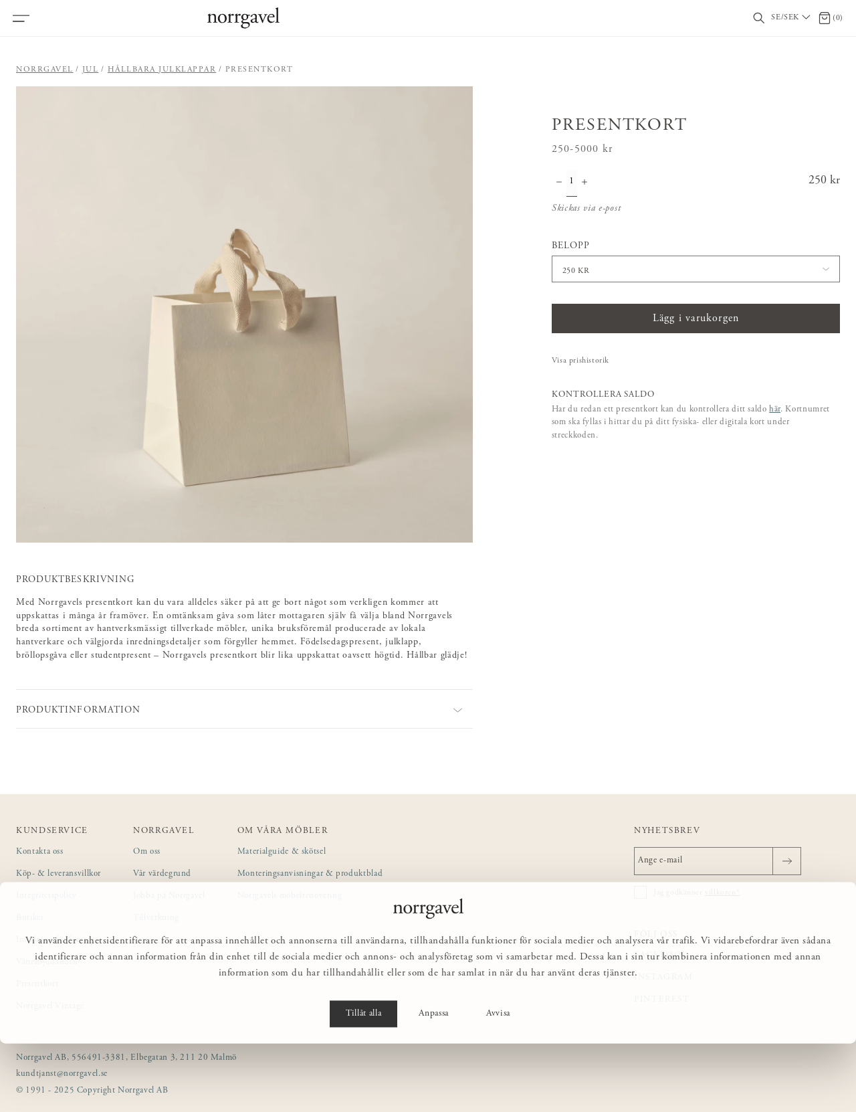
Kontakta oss (40, 852)
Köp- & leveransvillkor (58, 874)
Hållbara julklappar (162, 70)
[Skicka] (786, 861)
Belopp (571, 246)
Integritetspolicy (46, 896)
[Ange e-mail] (717, 861)
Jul (90, 70)
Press (142, 940)
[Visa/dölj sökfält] (759, 18)
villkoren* (722, 893)
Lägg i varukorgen (696, 318)
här (774, 409)
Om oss (146, 852)
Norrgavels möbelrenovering (289, 896)
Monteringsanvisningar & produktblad (310, 874)
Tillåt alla (363, 1082)
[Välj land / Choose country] (792, 18)
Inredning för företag (55, 940)
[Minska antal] (559, 183)
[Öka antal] (584, 183)
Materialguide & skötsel (281, 852)
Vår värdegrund (162, 874)
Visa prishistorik (580, 361)
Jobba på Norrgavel (169, 896)
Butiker (30, 918)
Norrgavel (45, 70)
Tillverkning (156, 918)
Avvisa (498, 1082)
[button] (244, 314)
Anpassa (434, 1082)
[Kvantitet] (571, 183)
